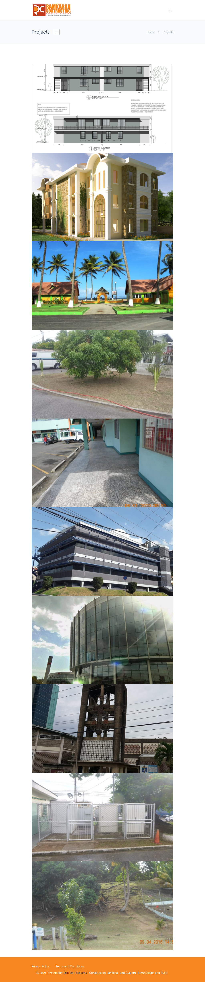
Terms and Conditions (70, 966)
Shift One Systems (75, 972)
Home (151, 32)
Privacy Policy (41, 966)
